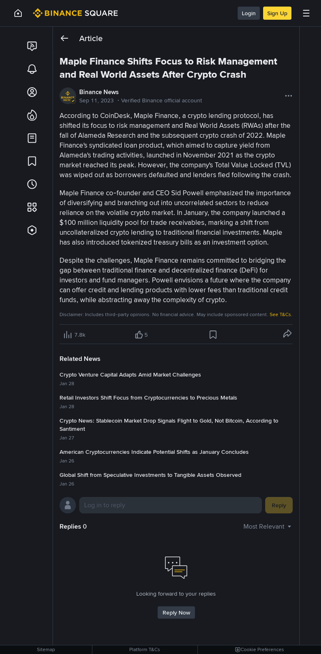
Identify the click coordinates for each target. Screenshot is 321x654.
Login (249, 13)
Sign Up (277, 13)
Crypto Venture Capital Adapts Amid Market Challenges (130, 374)
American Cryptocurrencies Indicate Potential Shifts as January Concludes (154, 451)
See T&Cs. (281, 314)
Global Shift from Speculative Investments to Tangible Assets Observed (150, 474)
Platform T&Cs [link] (144, 649)
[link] (32, 46)
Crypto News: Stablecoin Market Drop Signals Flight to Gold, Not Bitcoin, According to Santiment (169, 424)
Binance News (99, 92)
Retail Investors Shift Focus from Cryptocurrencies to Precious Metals (148, 397)
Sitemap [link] (46, 649)
